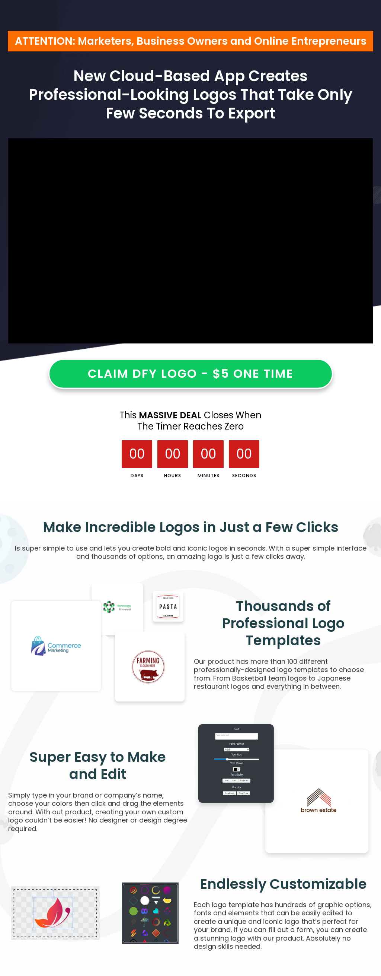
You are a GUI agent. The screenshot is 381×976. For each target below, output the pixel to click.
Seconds (244, 475)
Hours (172, 475)
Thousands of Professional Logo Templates (283, 623)
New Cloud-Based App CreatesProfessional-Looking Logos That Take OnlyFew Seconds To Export (190, 95)
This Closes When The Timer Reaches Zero (190, 421)
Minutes (209, 475)
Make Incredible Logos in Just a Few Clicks (191, 527)
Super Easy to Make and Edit (97, 765)
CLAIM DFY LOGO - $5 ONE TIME (191, 374)
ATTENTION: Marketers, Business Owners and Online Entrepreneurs (190, 41)
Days (137, 475)
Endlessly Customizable (283, 884)
